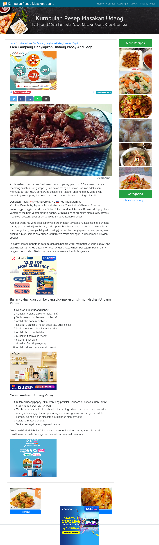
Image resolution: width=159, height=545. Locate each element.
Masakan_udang (24, 43)
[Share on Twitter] (13, 98)
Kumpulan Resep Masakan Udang (28, 3)
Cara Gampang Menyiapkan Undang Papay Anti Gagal (55, 43)
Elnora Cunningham (22, 92)
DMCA (133, 3)
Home (100, 3)
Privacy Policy (147, 3)
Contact (110, 3)
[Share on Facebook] (21, 98)
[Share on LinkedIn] (30, 98)
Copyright (122, 3)
